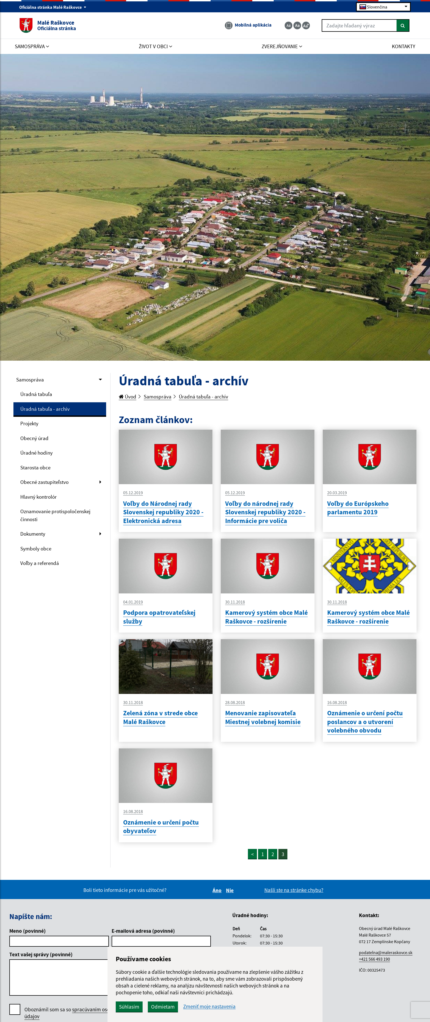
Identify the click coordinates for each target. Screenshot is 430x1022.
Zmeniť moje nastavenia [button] (209, 1006)
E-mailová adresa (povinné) (143, 931)
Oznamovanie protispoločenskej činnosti (55, 515)
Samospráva (30, 379)
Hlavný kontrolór (38, 496)
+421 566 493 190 (374, 959)
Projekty (29, 423)
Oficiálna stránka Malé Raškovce (52, 7)
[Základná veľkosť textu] (297, 25)
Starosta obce (35, 467)
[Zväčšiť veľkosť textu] (306, 25)
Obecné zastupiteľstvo (44, 482)
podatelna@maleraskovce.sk (385, 952)
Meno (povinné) (27, 931)
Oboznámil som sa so (73, 1013)
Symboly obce (35, 548)
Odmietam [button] (163, 1006)
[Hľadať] (403, 25)
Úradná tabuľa (36, 394)
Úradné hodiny (36, 452)
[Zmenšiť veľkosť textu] (288, 25)
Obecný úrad (34, 438)
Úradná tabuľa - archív (45, 409)
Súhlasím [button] (129, 1006)
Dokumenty (32, 533)
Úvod (127, 396)
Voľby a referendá (39, 563)
